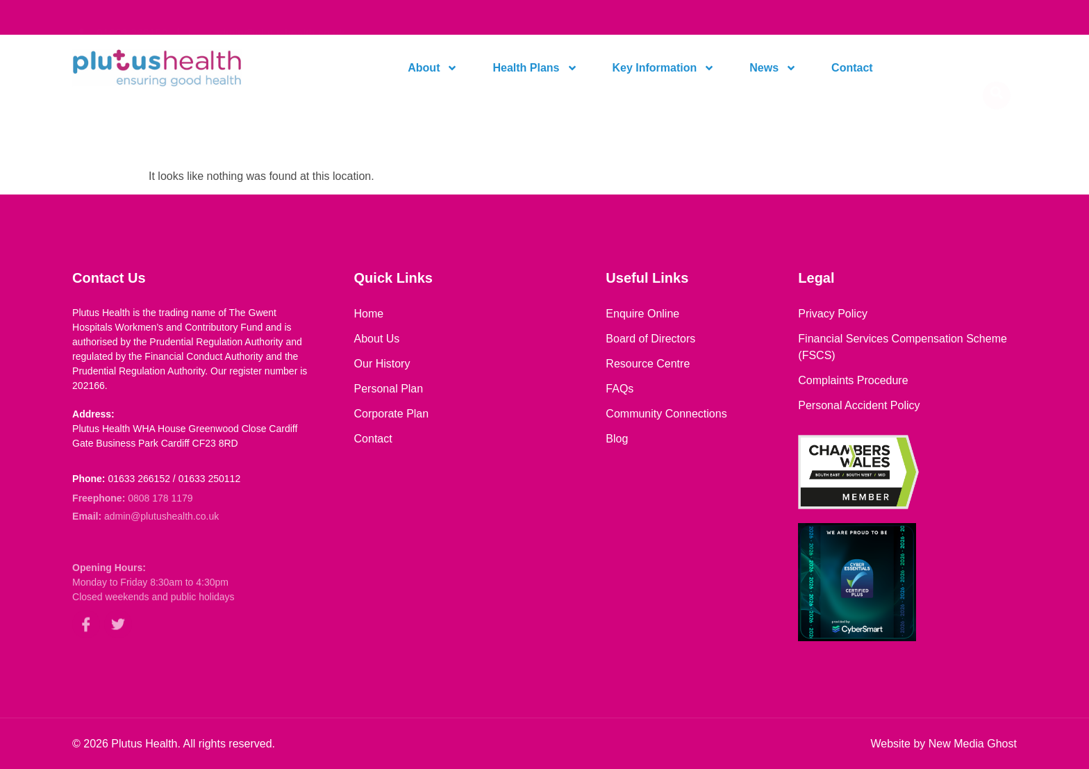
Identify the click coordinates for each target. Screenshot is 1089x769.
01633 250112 (209, 478)
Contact (852, 68)
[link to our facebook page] (86, 633)
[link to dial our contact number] (119, 17)
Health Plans (534, 68)
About (433, 68)
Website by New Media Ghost (943, 744)
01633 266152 (139, 478)
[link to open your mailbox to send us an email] (266, 17)
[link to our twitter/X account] (118, 633)
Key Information (664, 68)
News (773, 68)
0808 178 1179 (160, 499)
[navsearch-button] (997, 68)
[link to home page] (185, 68)
